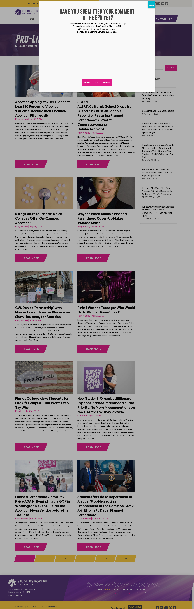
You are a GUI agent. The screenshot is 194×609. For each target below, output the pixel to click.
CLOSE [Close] (151, 5)
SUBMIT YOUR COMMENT (97, 82)
